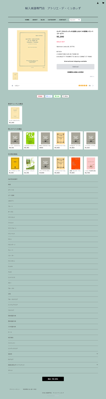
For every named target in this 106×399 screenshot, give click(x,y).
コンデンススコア (13, 348)
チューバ (10, 250)
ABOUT (35, 20)
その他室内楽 (12, 326)
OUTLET (11, 359)
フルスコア (11, 310)
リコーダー (11, 255)
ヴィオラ (10, 266)
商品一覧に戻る (53, 379)
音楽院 (10, 354)
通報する (92, 76)
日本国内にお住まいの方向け (75, 72)
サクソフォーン (12, 228)
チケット (10, 370)
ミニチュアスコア (13, 305)
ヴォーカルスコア (13, 299)
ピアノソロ (11, 190)
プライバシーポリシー (15, 389)
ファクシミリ (11, 343)
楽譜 (9, 184)
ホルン (10, 239)
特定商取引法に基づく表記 (30, 389)
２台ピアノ (11, 201)
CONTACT (62, 20)
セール (10, 332)
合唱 (9, 294)
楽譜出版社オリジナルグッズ (16, 365)
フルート (10, 206)
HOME (27, 20)
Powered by (53, 395)
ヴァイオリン (11, 261)
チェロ (10, 272)
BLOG (43, 20)
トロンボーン (11, 244)
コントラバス (11, 277)
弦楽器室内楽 (12, 315)
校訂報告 (10, 337)
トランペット (11, 233)
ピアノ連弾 (11, 195)
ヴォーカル (11, 288)
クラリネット (11, 217)
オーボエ (10, 212)
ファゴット (11, 222)
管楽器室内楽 (12, 321)
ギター (10, 283)
